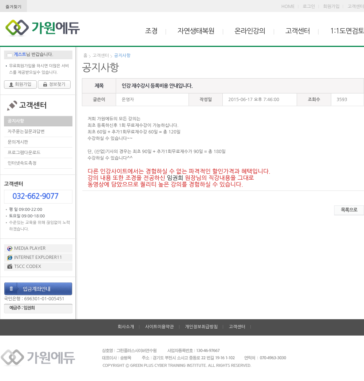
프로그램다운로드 (24, 153)
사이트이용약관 (159, 327)
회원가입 (331, 6)
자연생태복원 (196, 31)
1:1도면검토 (347, 31)
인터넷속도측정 (22, 163)
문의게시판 (18, 142)
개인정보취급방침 (201, 327)
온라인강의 (249, 31)
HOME (288, 6)
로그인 (309, 6)
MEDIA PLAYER (30, 248)
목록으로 (349, 210)
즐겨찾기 (13, 6)
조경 (151, 31)
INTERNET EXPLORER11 (38, 257)
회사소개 (126, 327)
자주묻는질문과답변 (26, 131)
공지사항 (16, 121)
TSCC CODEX (27, 266)
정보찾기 (57, 84)
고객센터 (356, 6)
